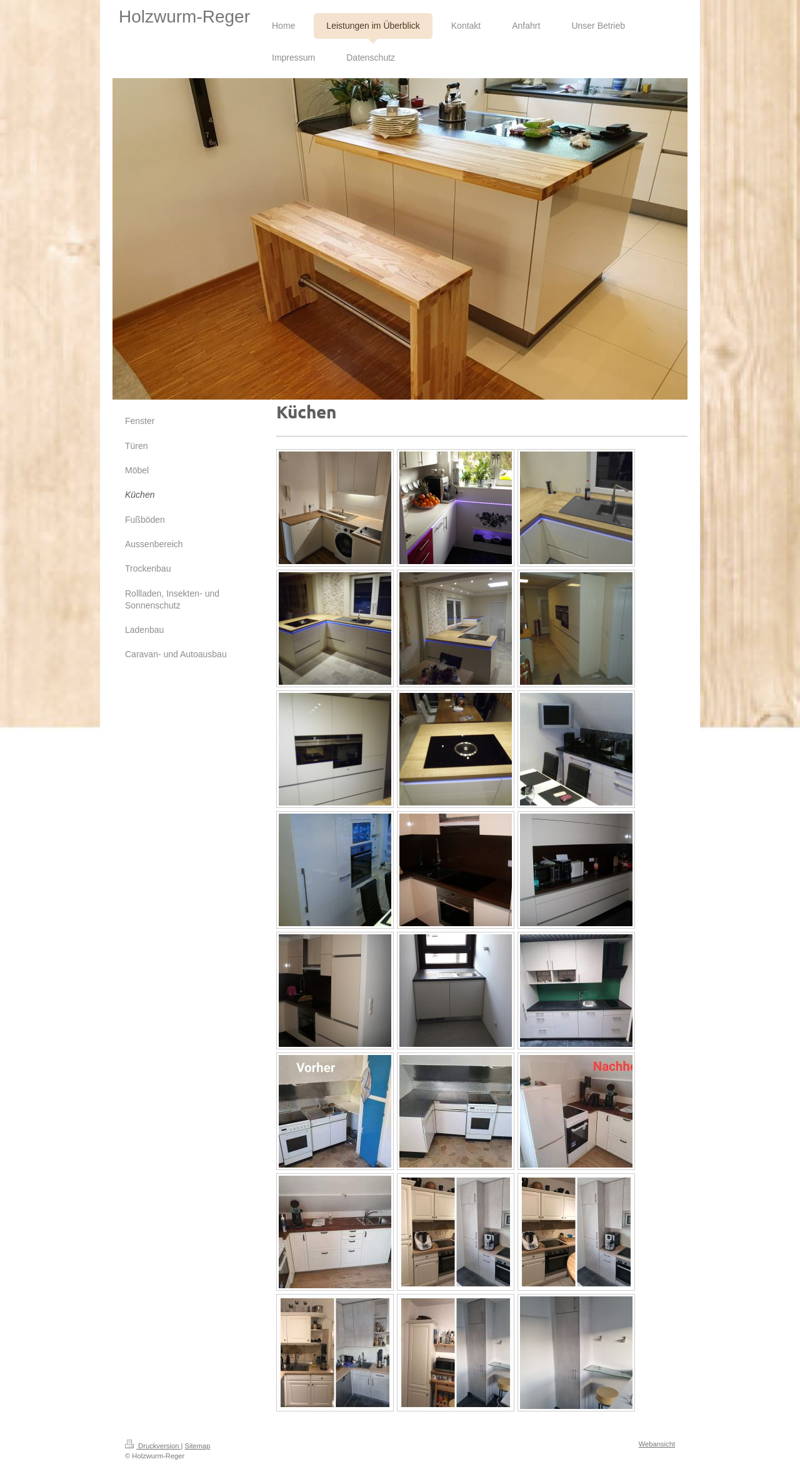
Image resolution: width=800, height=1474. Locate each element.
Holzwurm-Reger (184, 16)
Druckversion (153, 1446)
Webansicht (657, 1444)
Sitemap (198, 1446)
